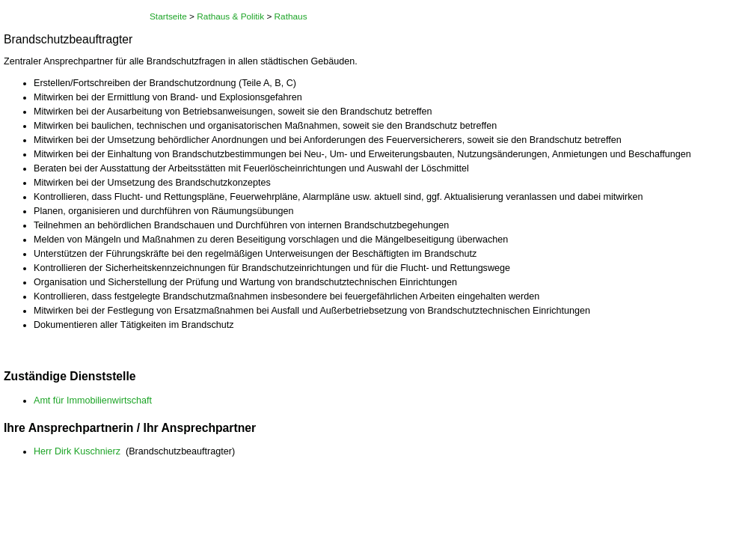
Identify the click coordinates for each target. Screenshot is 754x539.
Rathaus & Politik (230, 16)
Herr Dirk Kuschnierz (77, 451)
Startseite (168, 16)
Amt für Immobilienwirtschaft (93, 400)
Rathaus (291, 16)
